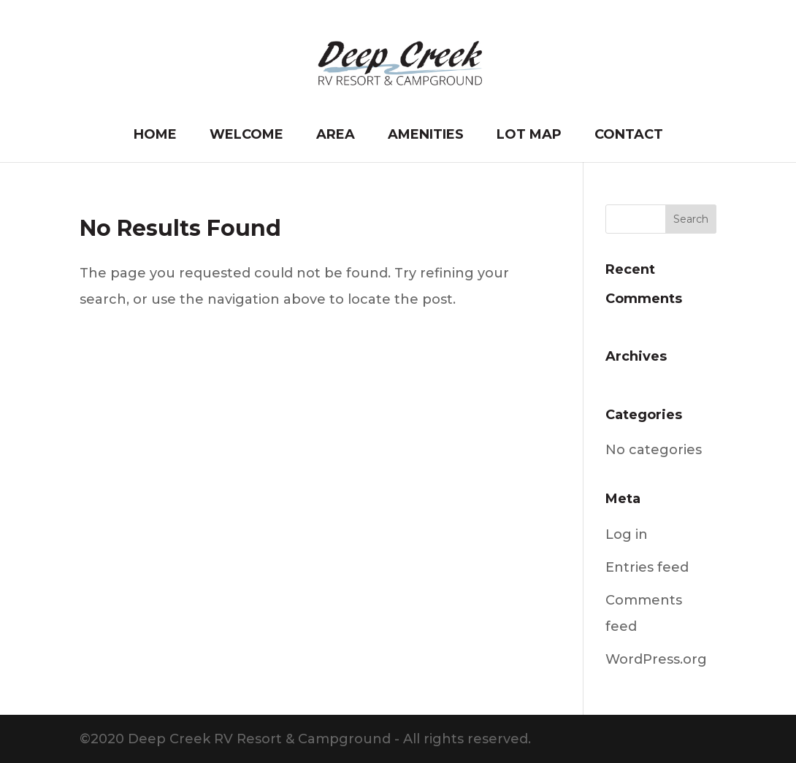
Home (155, 135)
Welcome (246, 135)
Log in (626, 534)
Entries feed (647, 567)
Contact (628, 135)
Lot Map (529, 135)
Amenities (426, 135)
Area (335, 135)
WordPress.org (656, 659)
